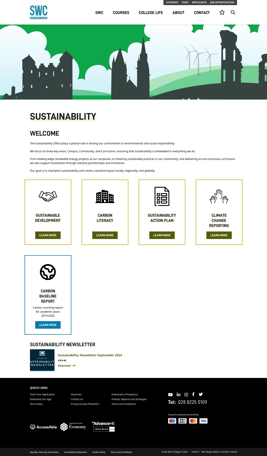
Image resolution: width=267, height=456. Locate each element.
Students (172, 2)
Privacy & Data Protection (85, 404)
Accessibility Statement (75, 452)
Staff (185, 2)
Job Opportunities (222, 2)
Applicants (199, 2)
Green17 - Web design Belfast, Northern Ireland (214, 451)
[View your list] (222, 12)
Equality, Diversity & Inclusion (44, 452)
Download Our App (40, 399)
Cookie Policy (98, 452)
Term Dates (36, 404)
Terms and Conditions (124, 404)
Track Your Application (42, 394)
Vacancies (76, 394)
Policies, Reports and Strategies (129, 399)
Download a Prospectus (125, 394)
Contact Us (77, 399)
